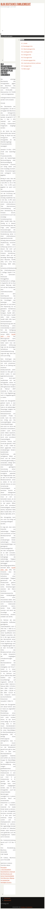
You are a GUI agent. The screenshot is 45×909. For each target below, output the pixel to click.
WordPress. (30, 907)
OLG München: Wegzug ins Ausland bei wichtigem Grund (7, 880)
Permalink (3, 867)
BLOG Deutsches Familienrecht (16, 4)
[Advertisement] (24, 20)
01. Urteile (24, 43)
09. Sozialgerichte (26, 66)
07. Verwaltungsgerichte (28, 60)
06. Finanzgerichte (26, 57)
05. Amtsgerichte (26, 55)
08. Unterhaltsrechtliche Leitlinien (31, 63)
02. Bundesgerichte (26, 46)
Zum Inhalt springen (6, 36)
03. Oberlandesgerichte (28, 49)
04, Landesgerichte (26, 52)
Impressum (7, 898)
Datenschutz (7, 900)
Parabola (23, 907)
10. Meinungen (25, 69)
